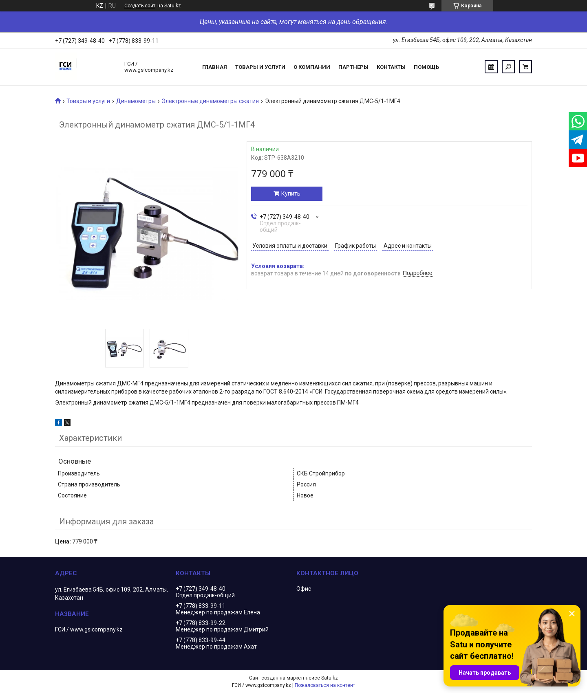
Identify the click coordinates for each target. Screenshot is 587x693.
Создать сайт (139, 6)
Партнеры (353, 67)
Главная (214, 67)
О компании (312, 67)
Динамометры (136, 101)
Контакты (391, 67)
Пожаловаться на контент (325, 685)
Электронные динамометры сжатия (210, 101)
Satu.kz (329, 678)
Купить (290, 193)
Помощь (426, 67)
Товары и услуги (260, 67)
